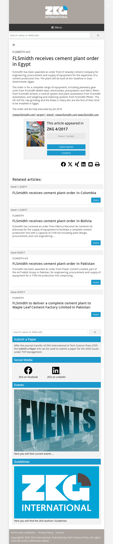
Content (66, 153)
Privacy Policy (45, 532)
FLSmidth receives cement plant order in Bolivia (52, 221)
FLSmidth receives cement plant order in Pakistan (53, 263)
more (96, 200)
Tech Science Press (78, 537)
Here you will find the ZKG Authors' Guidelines (40, 520)
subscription (66, 146)
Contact (60, 532)
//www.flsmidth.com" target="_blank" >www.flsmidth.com (44, 114)
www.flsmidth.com (88, 114)
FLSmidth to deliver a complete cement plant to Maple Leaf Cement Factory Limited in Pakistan (51, 305)
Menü (58, 27)
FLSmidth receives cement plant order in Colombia (54, 192)
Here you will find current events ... (34, 453)
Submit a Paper (27, 348)
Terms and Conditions (23, 532)
